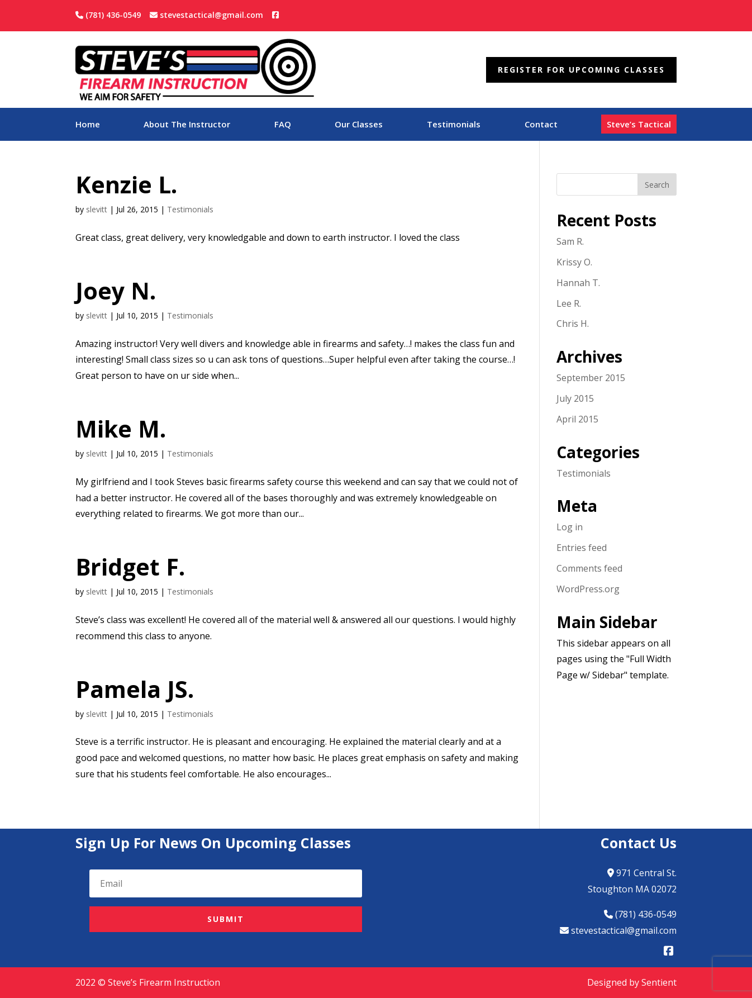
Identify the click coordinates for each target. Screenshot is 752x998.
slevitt (96, 209)
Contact (541, 125)
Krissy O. (574, 262)
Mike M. (120, 428)
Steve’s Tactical (639, 124)
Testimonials (453, 125)
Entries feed (581, 547)
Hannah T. (578, 283)
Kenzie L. (126, 184)
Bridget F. (130, 566)
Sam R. (570, 241)
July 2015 (575, 398)
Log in (569, 527)
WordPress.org (588, 589)
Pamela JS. (134, 689)
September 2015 (590, 378)
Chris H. (572, 323)
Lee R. (568, 303)
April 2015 (577, 419)
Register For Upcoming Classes (581, 69)
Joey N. (115, 290)
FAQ (282, 125)
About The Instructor (187, 125)
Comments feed (589, 568)
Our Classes (359, 125)
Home (87, 125)
